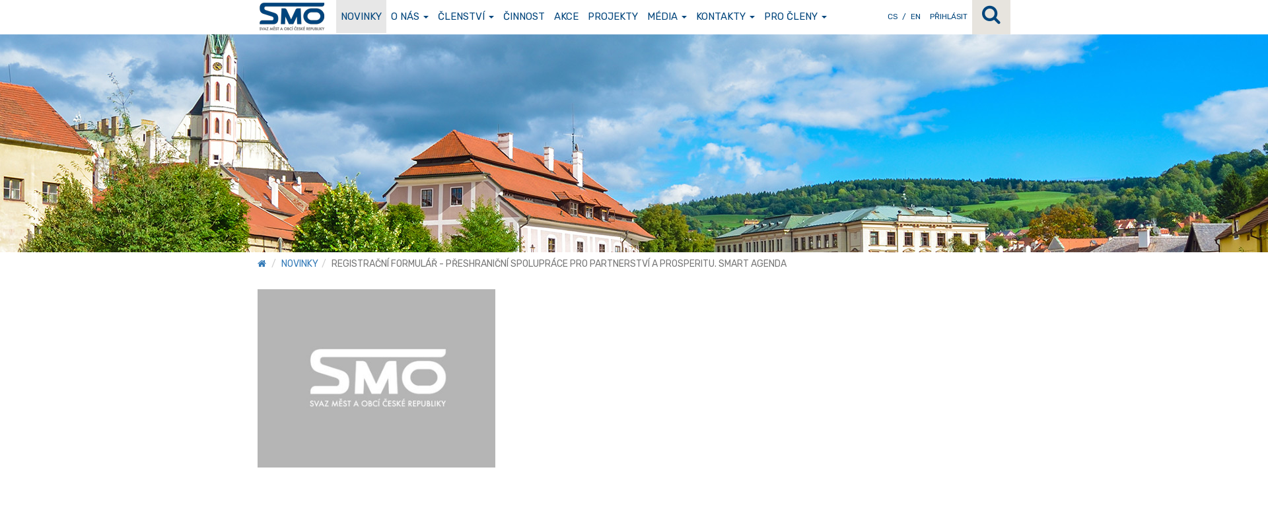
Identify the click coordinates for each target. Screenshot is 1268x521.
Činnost (524, 16)
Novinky (361, 16)
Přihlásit (949, 16)
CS (893, 16)
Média (667, 16)
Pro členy (795, 16)
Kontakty (725, 16)
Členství (466, 16)
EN (916, 16)
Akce (566, 16)
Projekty (613, 16)
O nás (410, 16)
